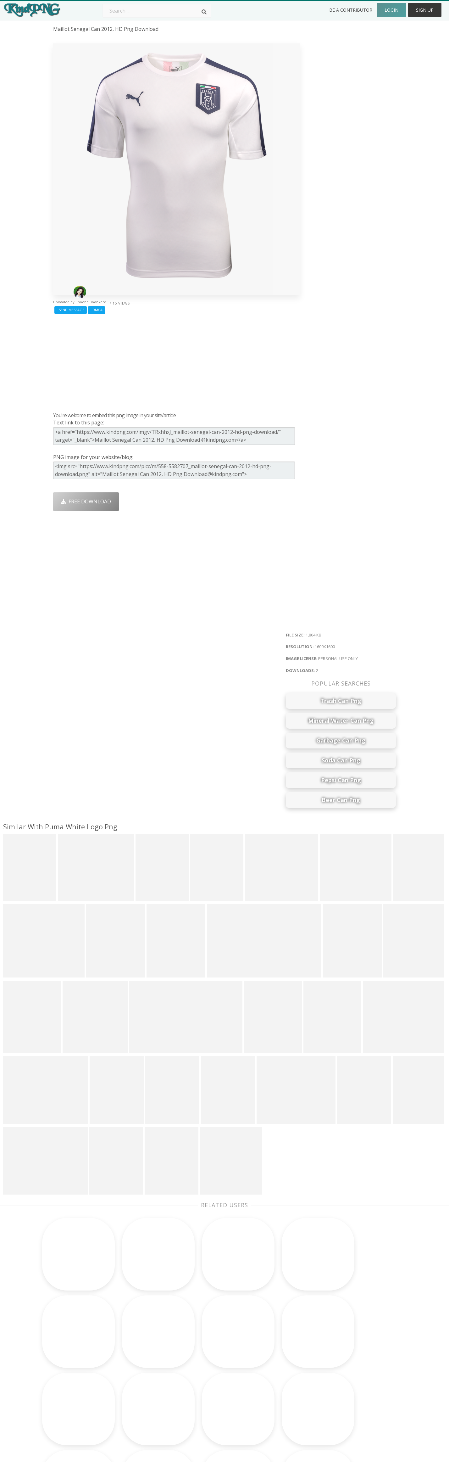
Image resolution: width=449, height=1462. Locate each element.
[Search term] (157, 11)
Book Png (270, 1378)
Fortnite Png (205, 1396)
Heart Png (134, 1396)
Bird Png (269, 1350)
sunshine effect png (76, 1342)
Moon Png (202, 1369)
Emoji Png (270, 1369)
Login (391, 10)
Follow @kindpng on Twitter (360, 1405)
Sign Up (425, 10)
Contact (336, 1342)
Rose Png (133, 1360)
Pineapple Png (276, 1360)
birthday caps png (75, 1405)
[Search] (204, 12)
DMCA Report (343, 1360)
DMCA (97, 309)
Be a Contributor (350, 10)
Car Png (268, 1342)
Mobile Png (135, 1387)
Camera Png (204, 1342)
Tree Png (201, 1350)
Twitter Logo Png (142, 1342)
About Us (338, 1333)
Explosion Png (207, 1387)
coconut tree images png (84, 1378)
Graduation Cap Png (214, 1378)
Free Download (86, 501)
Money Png (272, 1333)
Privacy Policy (343, 1369)
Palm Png (201, 1333)
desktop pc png (72, 1350)
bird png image (71, 1333)
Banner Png (273, 1396)
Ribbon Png (135, 1369)
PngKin (130, 1378)
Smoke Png (203, 1360)
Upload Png (341, 1378)
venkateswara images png (84, 1396)
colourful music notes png (85, 1387)
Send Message (70, 309)
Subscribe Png (139, 1333)
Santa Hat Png (139, 1350)
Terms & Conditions (350, 1350)
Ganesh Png (273, 1387)
